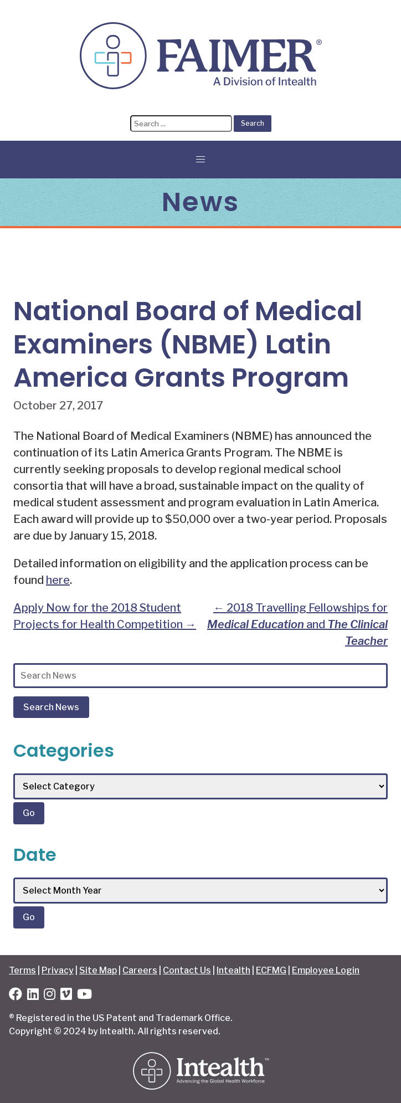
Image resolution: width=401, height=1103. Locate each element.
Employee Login (325, 970)
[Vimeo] (66, 996)
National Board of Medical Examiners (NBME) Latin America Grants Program (187, 344)
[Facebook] (15, 996)
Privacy (58, 970)
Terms (22, 970)
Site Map (98, 970)
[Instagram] (49, 996)
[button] (200, 159)
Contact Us (187, 970)
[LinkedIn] (33, 996)
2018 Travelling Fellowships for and (297, 624)
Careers (139, 970)
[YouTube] (84, 996)
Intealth (233, 970)
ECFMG (271, 970)
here (58, 580)
